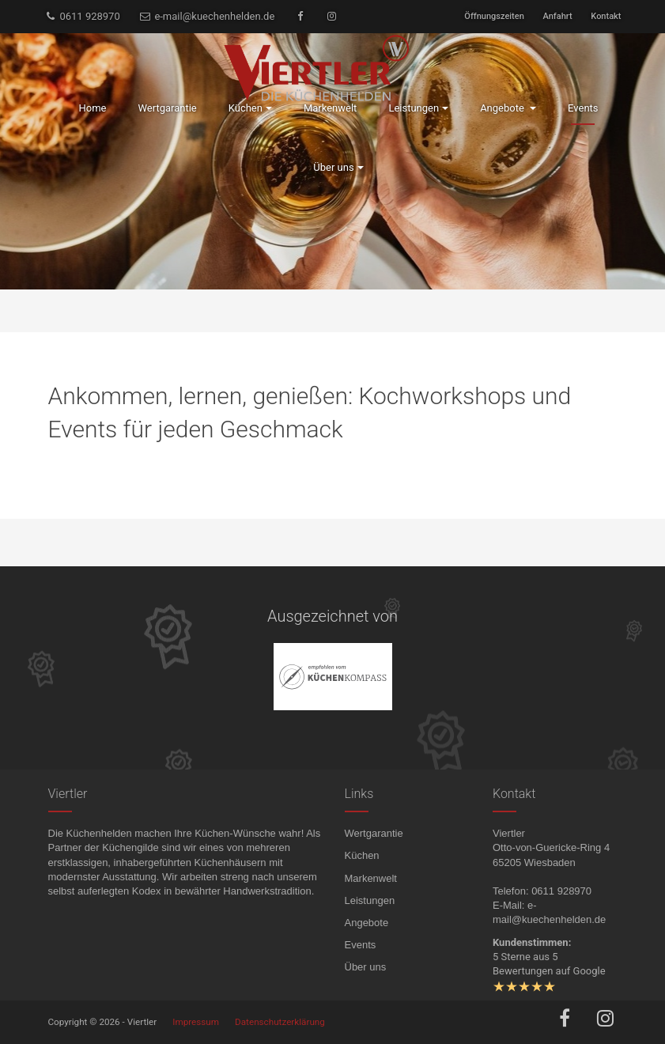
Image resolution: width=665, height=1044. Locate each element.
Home (92, 108)
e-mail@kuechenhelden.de (206, 16)
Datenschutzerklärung (280, 1021)
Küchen (362, 855)
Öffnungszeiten (493, 16)
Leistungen (370, 900)
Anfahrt (557, 16)
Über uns (366, 967)
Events (360, 945)
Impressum (195, 1021)
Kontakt (606, 16)
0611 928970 (82, 16)
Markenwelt (371, 878)
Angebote (367, 923)
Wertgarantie (374, 833)
